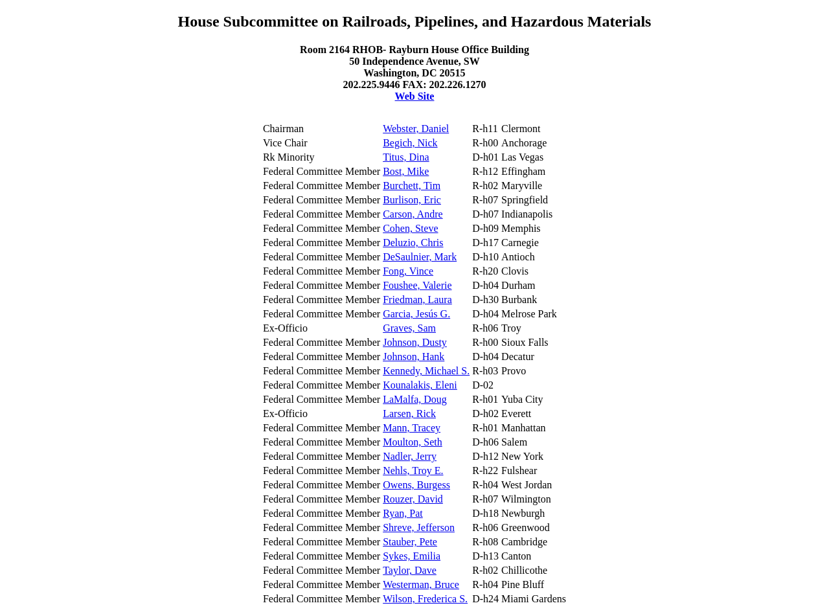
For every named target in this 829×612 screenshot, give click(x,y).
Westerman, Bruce (421, 584)
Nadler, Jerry (410, 456)
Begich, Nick (410, 142)
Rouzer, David (413, 498)
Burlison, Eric (412, 199)
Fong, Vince (408, 271)
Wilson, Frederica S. (425, 598)
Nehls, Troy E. (413, 470)
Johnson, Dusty (415, 342)
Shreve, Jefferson (419, 527)
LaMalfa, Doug (415, 399)
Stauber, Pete (410, 541)
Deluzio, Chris (413, 242)
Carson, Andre (412, 214)
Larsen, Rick (409, 413)
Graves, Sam (409, 328)
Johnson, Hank (413, 356)
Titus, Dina (406, 157)
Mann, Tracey (411, 427)
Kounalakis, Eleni (420, 385)
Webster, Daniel (416, 128)
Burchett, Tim (411, 185)
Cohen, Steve (410, 228)
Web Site (415, 96)
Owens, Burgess (416, 484)
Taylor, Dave (410, 570)
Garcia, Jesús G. (416, 313)
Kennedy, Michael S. (426, 370)
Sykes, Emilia (411, 555)
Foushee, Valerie (417, 285)
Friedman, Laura (417, 299)
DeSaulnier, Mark (420, 256)
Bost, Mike (406, 171)
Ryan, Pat (403, 513)
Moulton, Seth (412, 442)
